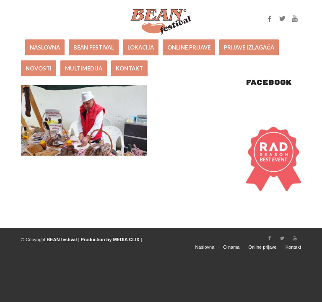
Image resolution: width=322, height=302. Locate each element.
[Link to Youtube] (294, 18)
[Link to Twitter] (282, 18)
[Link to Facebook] (269, 18)
